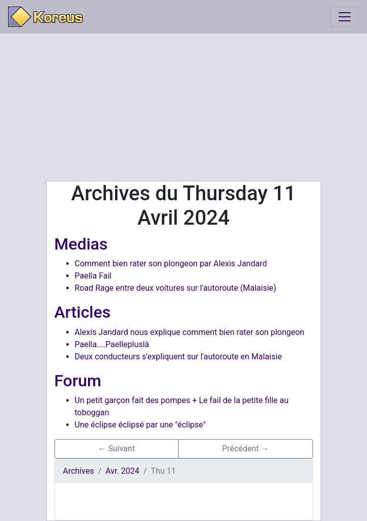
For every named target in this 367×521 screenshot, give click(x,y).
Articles (82, 312)
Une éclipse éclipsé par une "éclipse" (140, 425)
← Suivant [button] (116, 448)
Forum (77, 380)
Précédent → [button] (245, 448)
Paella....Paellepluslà (112, 344)
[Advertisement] (183, 107)
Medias (81, 244)
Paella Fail (93, 276)
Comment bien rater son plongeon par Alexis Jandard (171, 263)
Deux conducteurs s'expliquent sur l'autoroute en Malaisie (178, 356)
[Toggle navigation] (344, 17)
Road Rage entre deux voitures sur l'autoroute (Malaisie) (175, 288)
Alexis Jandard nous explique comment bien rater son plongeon (189, 332)
